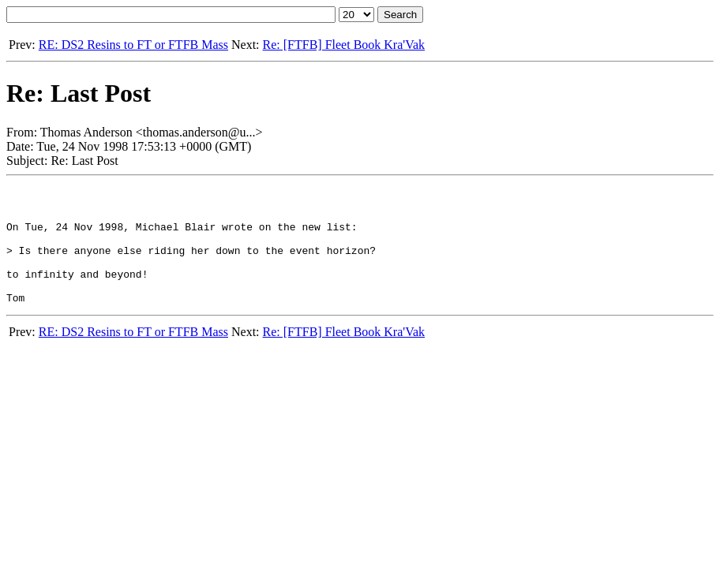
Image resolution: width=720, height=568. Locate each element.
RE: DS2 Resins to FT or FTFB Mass (133, 44)
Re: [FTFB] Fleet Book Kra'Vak (344, 44)
